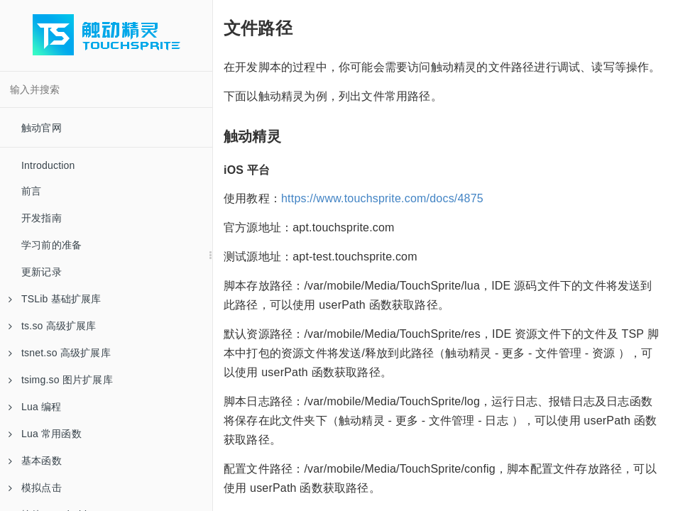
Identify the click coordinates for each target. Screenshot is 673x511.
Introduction (48, 165)
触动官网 (41, 127)
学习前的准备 (51, 245)
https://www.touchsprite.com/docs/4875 (382, 198)
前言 (31, 191)
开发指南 (41, 218)
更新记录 (41, 272)
